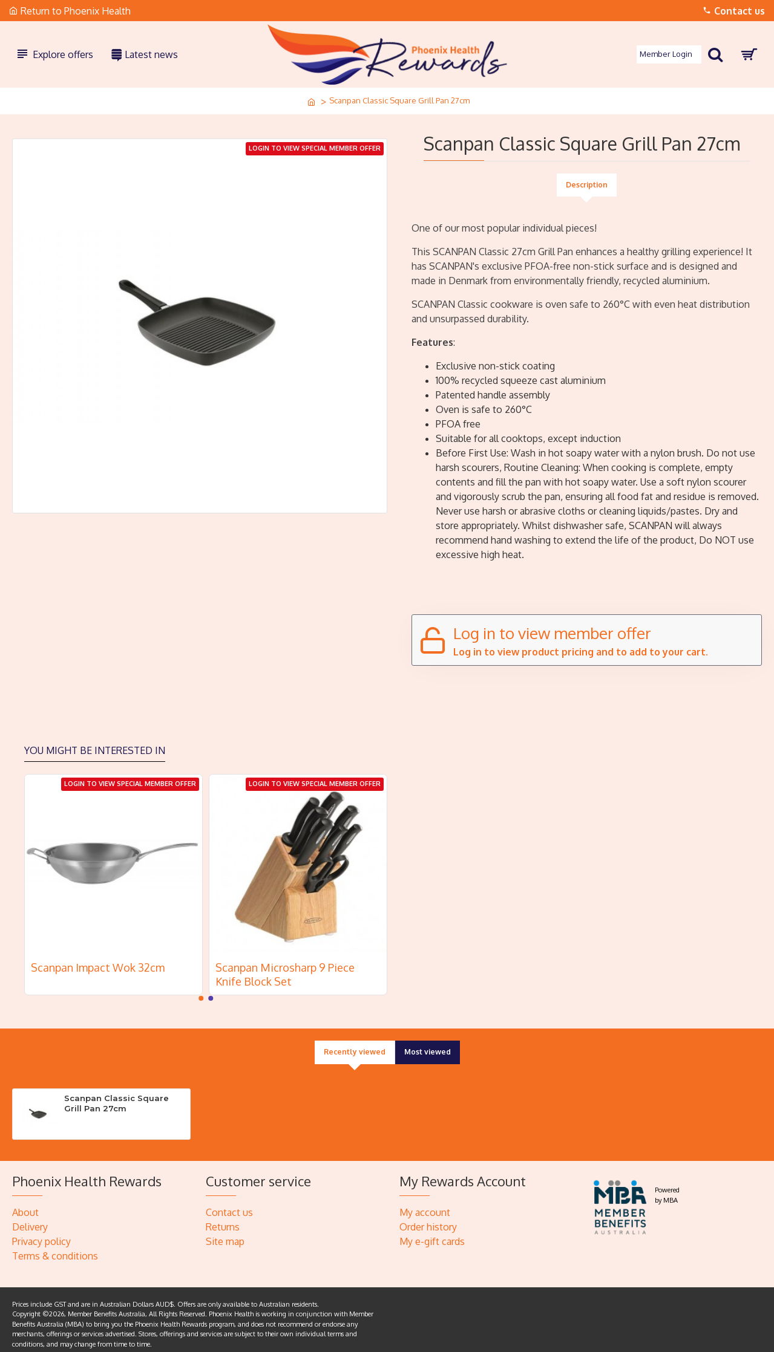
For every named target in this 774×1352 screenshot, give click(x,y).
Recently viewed (353, 1045)
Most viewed (428, 1045)
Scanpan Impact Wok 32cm (98, 960)
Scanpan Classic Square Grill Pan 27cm (116, 1097)
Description (587, 185)
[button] (200, 991)
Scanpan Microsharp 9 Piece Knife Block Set (285, 967)
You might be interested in (94, 743)
